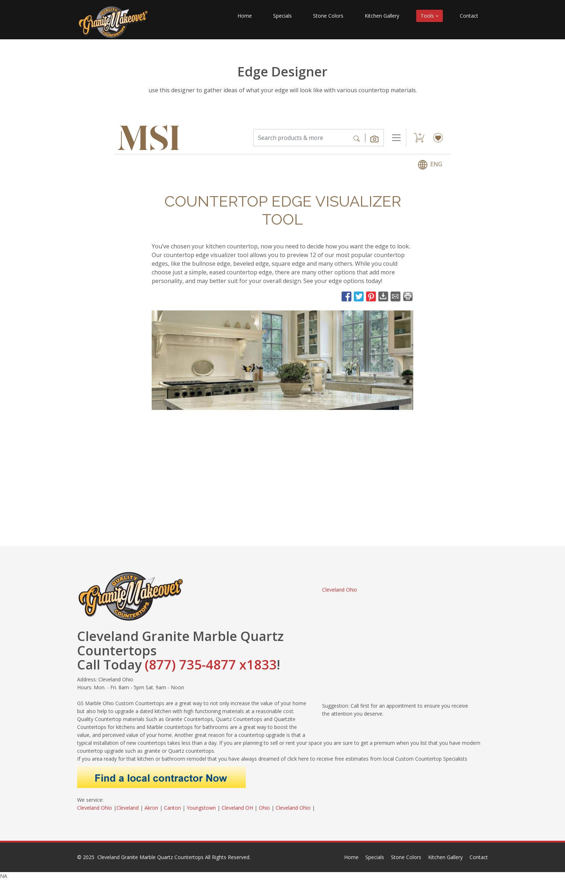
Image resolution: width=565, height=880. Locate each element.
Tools (430, 15)
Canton (172, 807)
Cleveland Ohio (339, 589)
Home (244, 15)
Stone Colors (328, 15)
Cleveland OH (237, 807)
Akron (151, 807)
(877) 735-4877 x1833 (211, 664)
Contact (469, 15)
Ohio (264, 807)
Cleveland (127, 807)
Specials (282, 15)
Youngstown (201, 807)
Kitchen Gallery (382, 15)
